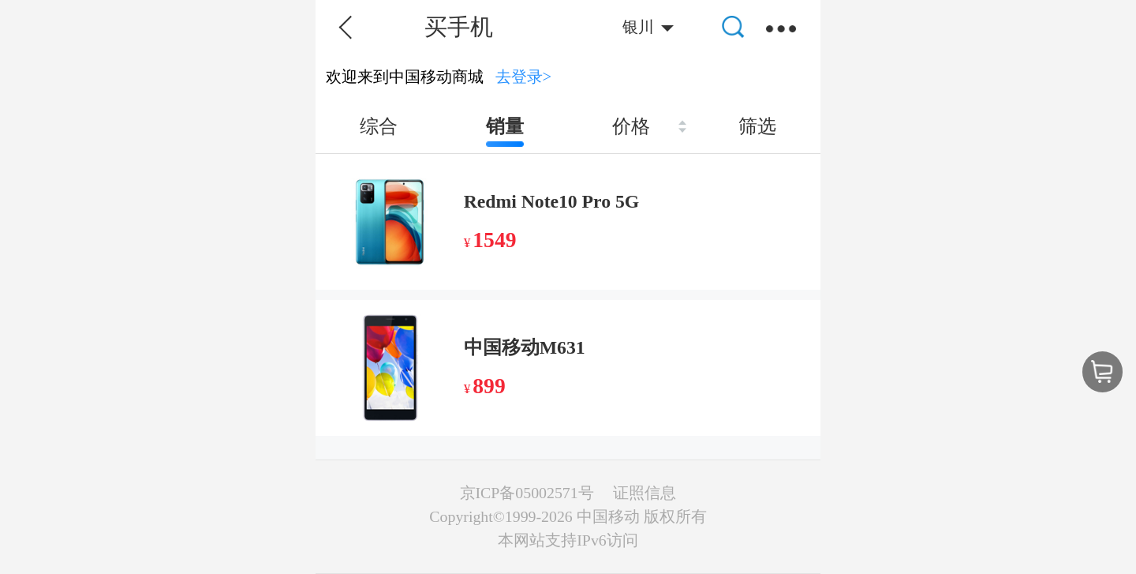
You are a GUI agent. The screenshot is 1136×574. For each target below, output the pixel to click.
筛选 (757, 126)
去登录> (523, 76)
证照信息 (644, 492)
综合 (379, 126)
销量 (505, 126)
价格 (631, 126)
